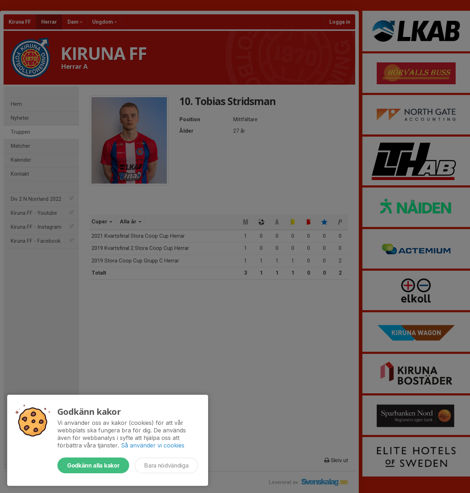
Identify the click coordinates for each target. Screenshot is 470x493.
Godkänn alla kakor (93, 465)
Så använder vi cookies (152, 445)
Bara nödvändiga (166, 465)
